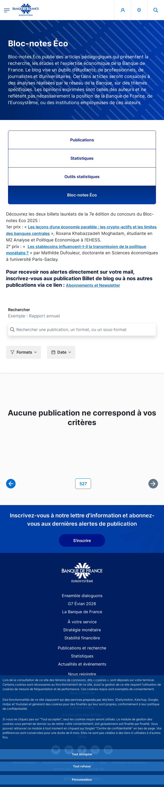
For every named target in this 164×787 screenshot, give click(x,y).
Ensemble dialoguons (82, 595)
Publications (82, 139)
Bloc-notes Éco (82, 194)
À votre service (82, 621)
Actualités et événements (82, 664)
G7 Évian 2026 (82, 603)
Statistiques (82, 158)
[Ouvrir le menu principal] (7, 10)
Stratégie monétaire (82, 629)
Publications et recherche (82, 647)
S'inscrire (82, 540)
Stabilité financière (82, 637)
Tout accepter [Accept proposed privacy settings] (82, 754)
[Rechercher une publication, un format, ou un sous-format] (82, 329)
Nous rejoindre (82, 674)
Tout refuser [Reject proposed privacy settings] (82, 766)
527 (85, 483)
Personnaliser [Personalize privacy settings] (82, 779)
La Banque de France (82, 611)
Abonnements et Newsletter (93, 285)
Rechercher (19, 309)
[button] (23, 352)
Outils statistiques (82, 176)
